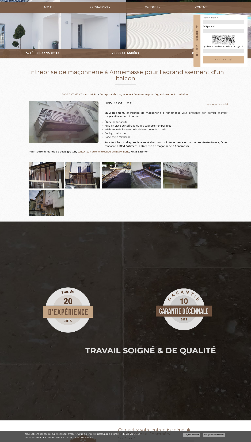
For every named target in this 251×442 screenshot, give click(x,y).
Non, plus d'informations (214, 435)
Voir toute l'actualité (217, 104)
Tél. (42, 53)
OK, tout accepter (192, 435)
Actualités (91, 94)
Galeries (153, 7)
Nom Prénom (210, 17)
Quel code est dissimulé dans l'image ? (223, 46)
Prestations (100, 7)
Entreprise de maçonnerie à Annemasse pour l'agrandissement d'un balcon (144, 94)
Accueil (49, 7)
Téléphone (209, 26)
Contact (201, 7)
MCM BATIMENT (72, 94)
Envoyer (223, 59)
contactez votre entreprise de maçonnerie (103, 151)
